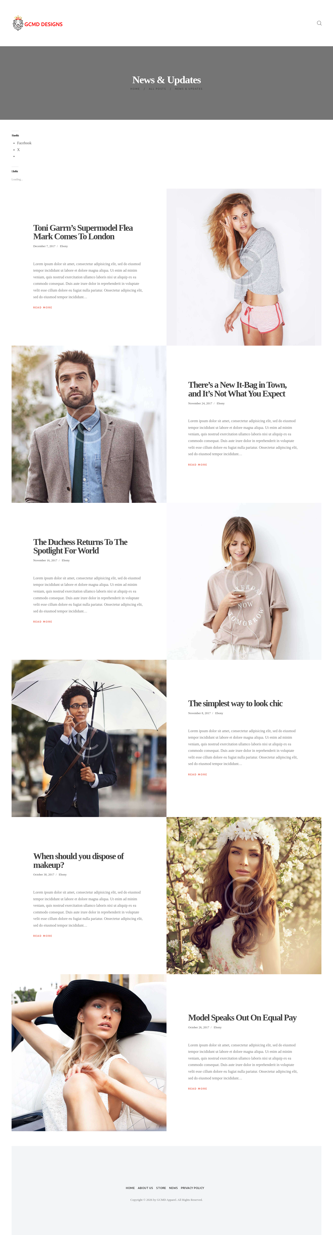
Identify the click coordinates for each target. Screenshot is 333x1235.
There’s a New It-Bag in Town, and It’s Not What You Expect (237, 389)
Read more (42, 307)
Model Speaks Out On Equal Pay (242, 1017)
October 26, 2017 (198, 1027)
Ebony (64, 246)
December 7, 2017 (44, 246)
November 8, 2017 (199, 713)
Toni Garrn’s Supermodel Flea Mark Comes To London (83, 232)
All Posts (157, 88)
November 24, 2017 (200, 403)
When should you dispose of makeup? (78, 860)
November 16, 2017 (45, 560)
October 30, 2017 (43, 874)
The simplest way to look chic (235, 703)
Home (135, 88)
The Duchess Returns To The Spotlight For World (80, 546)
